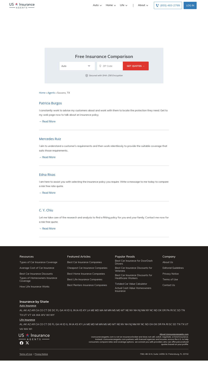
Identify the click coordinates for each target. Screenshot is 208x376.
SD (179, 310)
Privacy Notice (170, 273)
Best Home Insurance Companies (86, 273)
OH (151, 324)
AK (25, 310)
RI (171, 310)
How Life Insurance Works (34, 286)
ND (155, 310)
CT (45, 310)
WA (38, 315)
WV (43, 315)
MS (114, 310)
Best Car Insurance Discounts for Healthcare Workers (133, 277)
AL (21, 310)
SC (174, 310)
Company (169, 256)
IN (74, 310)
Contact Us (168, 285)
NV (131, 310)
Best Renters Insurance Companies (87, 285)
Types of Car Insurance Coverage (38, 262)
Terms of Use (170, 279)
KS (80, 310)
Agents (51, 92)
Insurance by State (34, 301)
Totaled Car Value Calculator (131, 283)
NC (151, 310)
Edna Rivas (47, 174)
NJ (139, 310)
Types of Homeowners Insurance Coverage (38, 279)
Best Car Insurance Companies (84, 262)
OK (160, 310)
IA (77, 310)
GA (61, 310)
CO (41, 310)
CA (37, 310)
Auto (97, 5)
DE (49, 310)
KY (84, 310)
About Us (167, 262)
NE (127, 310)
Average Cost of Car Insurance (37, 267)
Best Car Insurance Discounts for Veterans (133, 269)
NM (143, 310)
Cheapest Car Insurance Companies (87, 267)
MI (105, 310)
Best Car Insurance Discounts (36, 273)
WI (48, 315)
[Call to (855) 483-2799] (168, 5)
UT (25, 315)
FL (57, 310)
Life (123, 5)
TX (21, 315)
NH (135, 310)
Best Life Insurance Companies (84, 279)
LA (88, 310)
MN (109, 310)
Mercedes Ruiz (50, 139)
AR (33, 310)
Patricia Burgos (50, 103)
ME (92, 310)
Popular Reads (125, 256)
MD (97, 310)
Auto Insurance (28, 305)
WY (52, 315)
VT (29, 315)
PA (168, 310)
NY (147, 310)
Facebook (22, 343)
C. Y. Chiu (46, 210)
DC (53, 310)
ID (68, 310)
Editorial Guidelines (173, 267)
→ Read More (47, 121)
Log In (190, 5)
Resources (27, 256)
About (142, 5)
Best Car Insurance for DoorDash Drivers (134, 262)
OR (164, 310)
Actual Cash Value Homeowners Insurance (133, 289)
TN (183, 310)
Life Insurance (27, 319)
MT (123, 310)
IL (71, 310)
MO (118, 310)
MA (102, 310)
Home (110, 5)
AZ (29, 310)
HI (65, 310)
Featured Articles (79, 256)
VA (33, 315)
